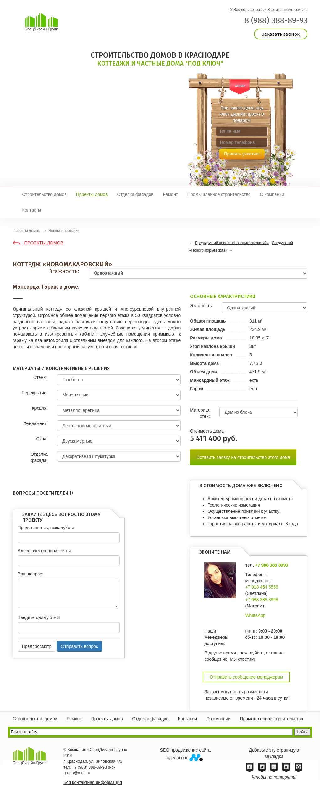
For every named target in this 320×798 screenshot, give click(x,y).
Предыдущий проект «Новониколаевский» (232, 243)
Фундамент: (36, 423)
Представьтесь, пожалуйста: (47, 527)
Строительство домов (44, 194)
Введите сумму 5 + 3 (39, 617)
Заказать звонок (281, 34)
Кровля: (39, 408)
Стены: (40, 377)
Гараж (196, 388)
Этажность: (64, 271)
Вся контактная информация (92, 782)
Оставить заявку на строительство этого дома (243, 457)
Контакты (31, 210)
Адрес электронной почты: (45, 550)
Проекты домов (92, 194)
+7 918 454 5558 (261, 587)
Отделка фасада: (39, 457)
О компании (272, 194)
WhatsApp (255, 615)
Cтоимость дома (206, 430)
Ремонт (170, 194)
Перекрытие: (35, 392)
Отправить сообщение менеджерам (246, 677)
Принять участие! (242, 153)
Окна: (42, 438)
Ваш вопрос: (30, 573)
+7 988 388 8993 (271, 565)
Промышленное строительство (219, 194)
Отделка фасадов (135, 194)
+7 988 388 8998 (261, 599)
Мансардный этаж (209, 380)
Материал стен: (200, 413)
